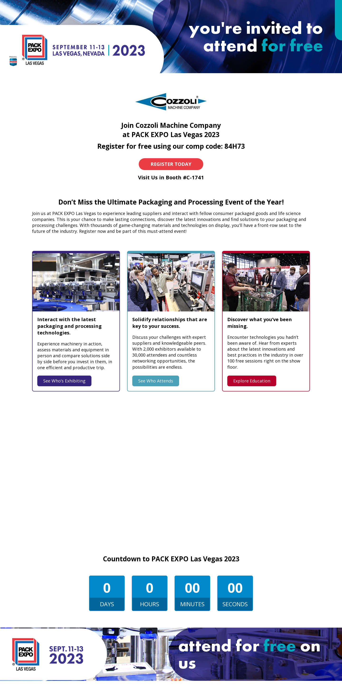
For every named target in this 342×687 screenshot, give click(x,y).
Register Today (171, 164)
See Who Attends (155, 381)
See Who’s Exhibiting (64, 381)
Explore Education (251, 381)
